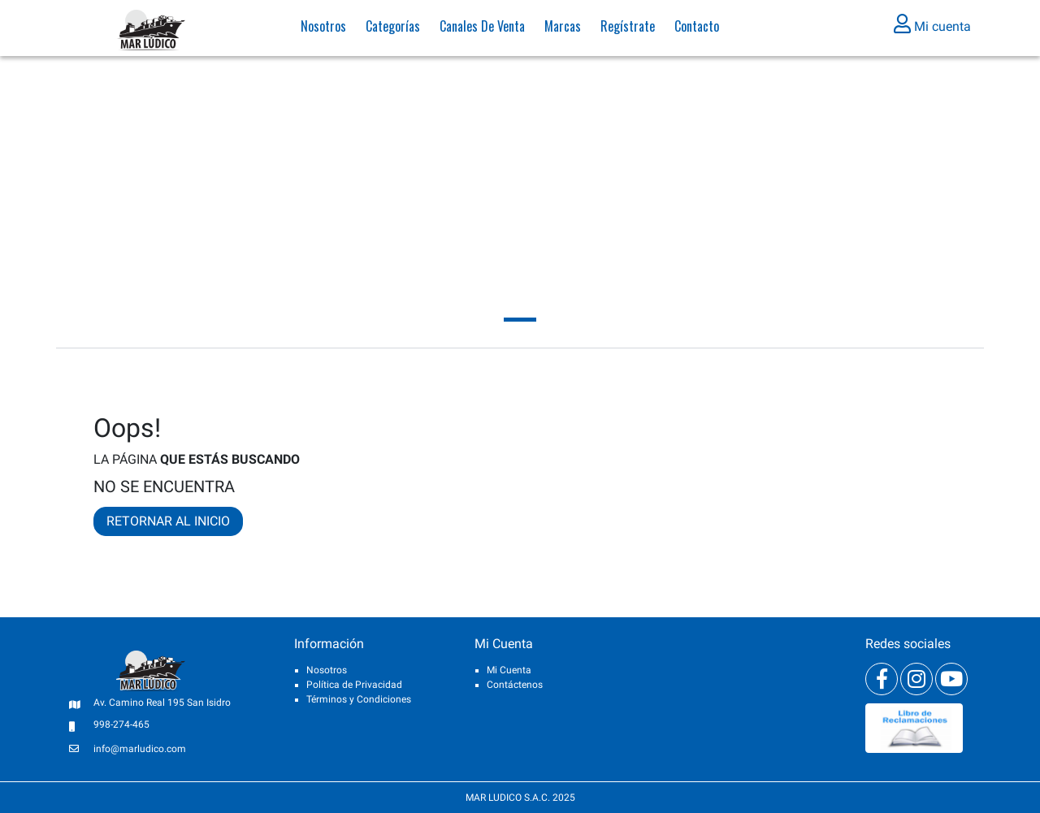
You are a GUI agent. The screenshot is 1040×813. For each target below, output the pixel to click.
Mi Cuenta (509, 670)
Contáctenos (515, 684)
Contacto (696, 28)
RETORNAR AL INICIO (168, 521)
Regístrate (627, 28)
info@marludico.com (139, 749)
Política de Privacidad (354, 684)
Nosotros (323, 28)
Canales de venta (482, 28)
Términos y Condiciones (358, 699)
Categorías (393, 28)
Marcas (562, 28)
